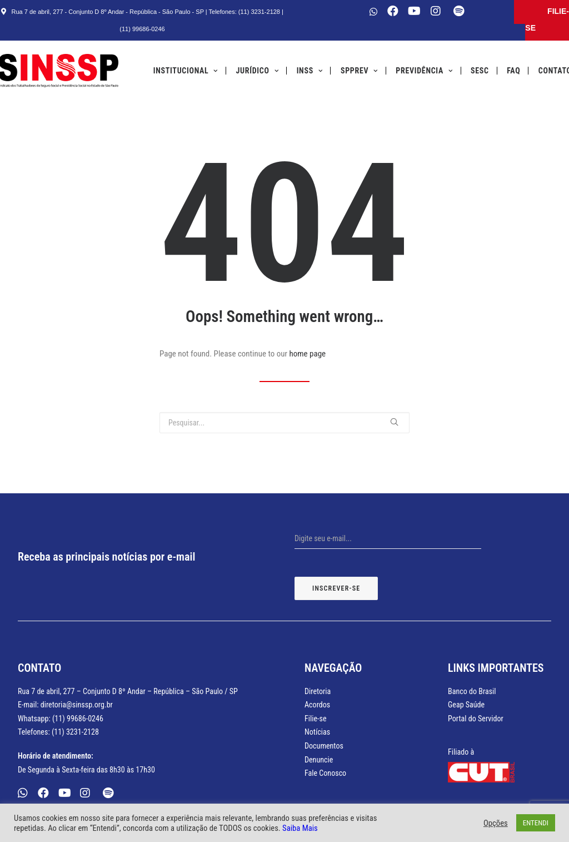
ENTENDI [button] (535, 823)
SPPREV (359, 71)
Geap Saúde (466, 704)
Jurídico (257, 71)
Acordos (317, 704)
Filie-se (316, 718)
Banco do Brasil (472, 691)
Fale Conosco (325, 773)
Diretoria (318, 691)
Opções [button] (495, 823)
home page (308, 354)
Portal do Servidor (475, 718)
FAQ (513, 71)
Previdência (424, 71)
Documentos (324, 745)
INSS (310, 71)
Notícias (317, 731)
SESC (480, 71)
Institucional (185, 71)
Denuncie (319, 759)
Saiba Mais (300, 828)
